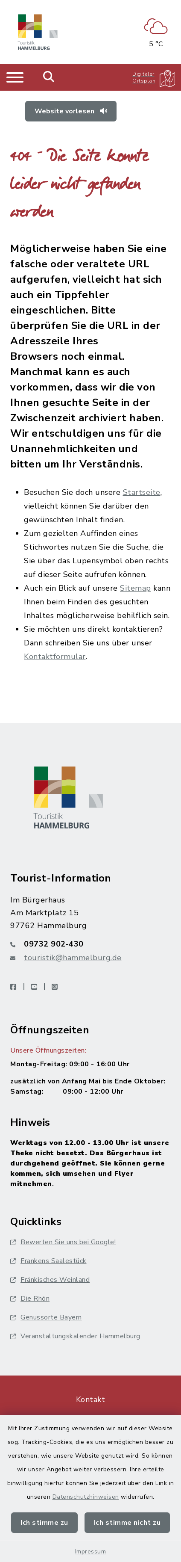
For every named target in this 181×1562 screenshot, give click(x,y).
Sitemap (135, 588)
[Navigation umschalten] (15, 77)
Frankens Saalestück (48, 1261)
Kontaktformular (55, 656)
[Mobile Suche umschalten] (49, 77)
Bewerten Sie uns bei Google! (63, 1242)
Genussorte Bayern (46, 1317)
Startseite (142, 492)
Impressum (90, 1551)
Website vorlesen (71, 111)
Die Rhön (30, 1298)
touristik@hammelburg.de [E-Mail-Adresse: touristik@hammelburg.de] (73, 958)
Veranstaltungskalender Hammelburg (75, 1336)
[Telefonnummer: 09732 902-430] (90, 944)
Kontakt (90, 1399)
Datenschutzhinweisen (86, 1497)
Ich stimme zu (44, 1522)
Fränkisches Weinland (50, 1279)
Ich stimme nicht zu (127, 1522)
